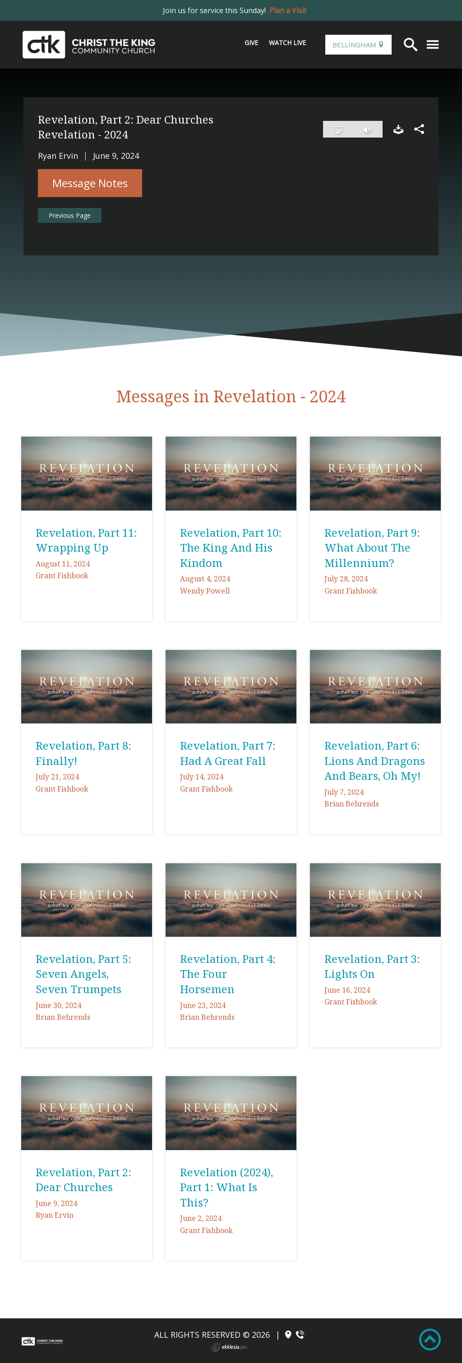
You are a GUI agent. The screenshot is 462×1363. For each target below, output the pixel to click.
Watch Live (287, 42)
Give (251, 42)
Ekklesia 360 (229, 1347)
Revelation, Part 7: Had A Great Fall (228, 753)
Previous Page (70, 215)
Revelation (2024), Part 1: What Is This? (226, 1187)
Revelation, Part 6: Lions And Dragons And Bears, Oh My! (374, 760)
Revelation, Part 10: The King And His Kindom (231, 547)
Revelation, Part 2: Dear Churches (83, 1180)
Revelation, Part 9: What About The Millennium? (372, 547)
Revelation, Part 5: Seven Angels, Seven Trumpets (83, 973)
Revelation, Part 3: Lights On (372, 966)
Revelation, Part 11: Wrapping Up (86, 540)
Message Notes (90, 182)
